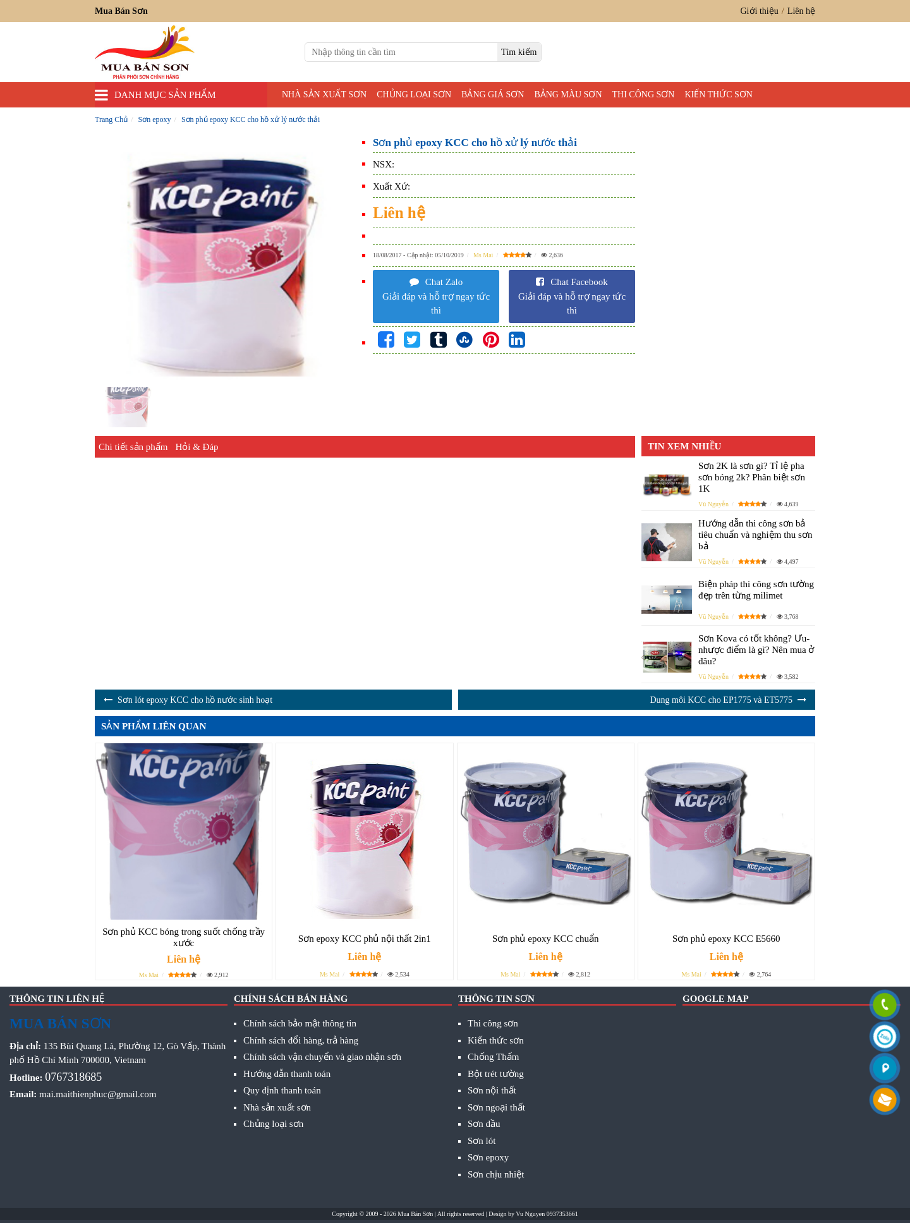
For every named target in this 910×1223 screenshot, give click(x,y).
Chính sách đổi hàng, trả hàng (300, 1040)
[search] (519, 52)
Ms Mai (483, 255)
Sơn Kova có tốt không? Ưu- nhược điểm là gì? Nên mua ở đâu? (756, 649)
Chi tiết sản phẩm (133, 447)
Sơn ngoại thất (496, 1107)
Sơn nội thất (492, 1090)
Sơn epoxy (488, 1157)
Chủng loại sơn (414, 94)
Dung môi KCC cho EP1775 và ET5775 (721, 700)
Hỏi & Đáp (196, 447)
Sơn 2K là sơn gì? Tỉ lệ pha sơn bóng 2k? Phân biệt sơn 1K (751, 477)
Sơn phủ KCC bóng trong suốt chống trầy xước (183, 937)
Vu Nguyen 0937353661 (547, 1213)
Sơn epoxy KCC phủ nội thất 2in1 (364, 939)
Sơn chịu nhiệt (496, 1174)
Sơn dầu (484, 1124)
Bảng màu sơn (568, 94)
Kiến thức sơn (718, 94)
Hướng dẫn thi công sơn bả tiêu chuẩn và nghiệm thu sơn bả (755, 534)
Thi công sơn (643, 94)
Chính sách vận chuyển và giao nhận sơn (322, 1057)
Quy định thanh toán (282, 1090)
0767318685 (73, 1077)
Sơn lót (481, 1141)
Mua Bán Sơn (415, 1213)
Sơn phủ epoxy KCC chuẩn (545, 939)
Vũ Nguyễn (713, 504)
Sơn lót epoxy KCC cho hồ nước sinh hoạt (195, 700)
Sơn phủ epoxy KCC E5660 (726, 939)
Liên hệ (801, 11)
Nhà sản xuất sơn (324, 94)
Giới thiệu (760, 11)
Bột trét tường (496, 1074)
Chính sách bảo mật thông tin (299, 1023)
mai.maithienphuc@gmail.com (97, 1094)
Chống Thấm (493, 1057)
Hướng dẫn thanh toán (287, 1074)
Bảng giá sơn (492, 94)
